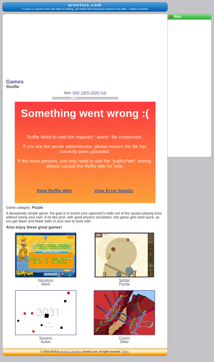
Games (15, 82)
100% (85, 93)
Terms (125, 351)
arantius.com (85, 5)
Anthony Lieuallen (70, 351)
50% (76, 93)
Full (103, 93)
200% (95, 93)
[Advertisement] (85, 47)
